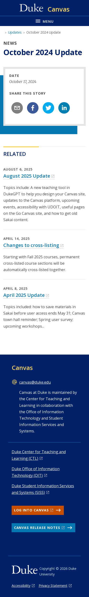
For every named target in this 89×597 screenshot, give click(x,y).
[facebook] (33, 108)
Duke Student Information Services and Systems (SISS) (43, 489)
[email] (17, 108)
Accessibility (21, 585)
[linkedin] (64, 108)
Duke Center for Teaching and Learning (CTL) (39, 455)
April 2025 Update (24, 295)
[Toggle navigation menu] (44, 21)
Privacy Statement (53, 585)
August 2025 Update (26, 176)
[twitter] (48, 108)
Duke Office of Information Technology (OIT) (36, 472)
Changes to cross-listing (31, 245)
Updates (15, 32)
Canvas (22, 367)
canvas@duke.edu (35, 382)
